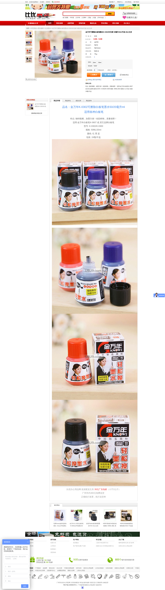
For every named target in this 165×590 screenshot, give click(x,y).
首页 (49, 23)
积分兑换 (115, 23)
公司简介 (53, 546)
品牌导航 (70, 23)
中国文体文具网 (40, 570)
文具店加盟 (109, 568)
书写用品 (34, 28)
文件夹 (78, 17)
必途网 (45, 568)
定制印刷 (82, 23)
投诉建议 (76, 543)
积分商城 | (128, 2)
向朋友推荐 (118, 79)
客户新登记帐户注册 (79, 546)
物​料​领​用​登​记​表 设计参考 (126, 543)
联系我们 (53, 549)
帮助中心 (120, 2)
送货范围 (30, 546)
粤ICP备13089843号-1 (70, 585)
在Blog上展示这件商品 (94, 79)
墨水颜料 (41, 28)
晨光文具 (52, 568)
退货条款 (53, 552)
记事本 (84, 17)
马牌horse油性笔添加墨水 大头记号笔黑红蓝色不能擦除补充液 (59, 526)
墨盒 (89, 17)
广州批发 (38, 568)
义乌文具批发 (99, 568)
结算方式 (53, 543)
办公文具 (59, 568)
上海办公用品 (81, 570)
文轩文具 (78, 568)
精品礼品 (93, 23)
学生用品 (104, 23)
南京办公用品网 (88, 568)
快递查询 (30, 543)
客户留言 (136, 2)
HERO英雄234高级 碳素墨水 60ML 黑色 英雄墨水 (110, 526)
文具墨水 (48, 28)
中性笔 (72, 17)
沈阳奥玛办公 (51, 570)
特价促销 (59, 23)
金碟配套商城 (61, 570)
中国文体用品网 (69, 568)
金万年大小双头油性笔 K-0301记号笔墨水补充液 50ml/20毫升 (76, 526)
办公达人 (127, 23)
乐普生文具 (129, 568)
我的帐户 (112, 2)
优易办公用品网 (119, 568)
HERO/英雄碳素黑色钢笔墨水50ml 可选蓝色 (126, 526)
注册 (42, 2)
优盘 (94, 17)
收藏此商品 (125, 75)
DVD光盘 (101, 17)
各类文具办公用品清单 (125, 546)
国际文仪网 (71, 570)
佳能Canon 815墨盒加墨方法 (105, 546)
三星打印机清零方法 (102, 543)
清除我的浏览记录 (36, 113)
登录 (48, 2)
